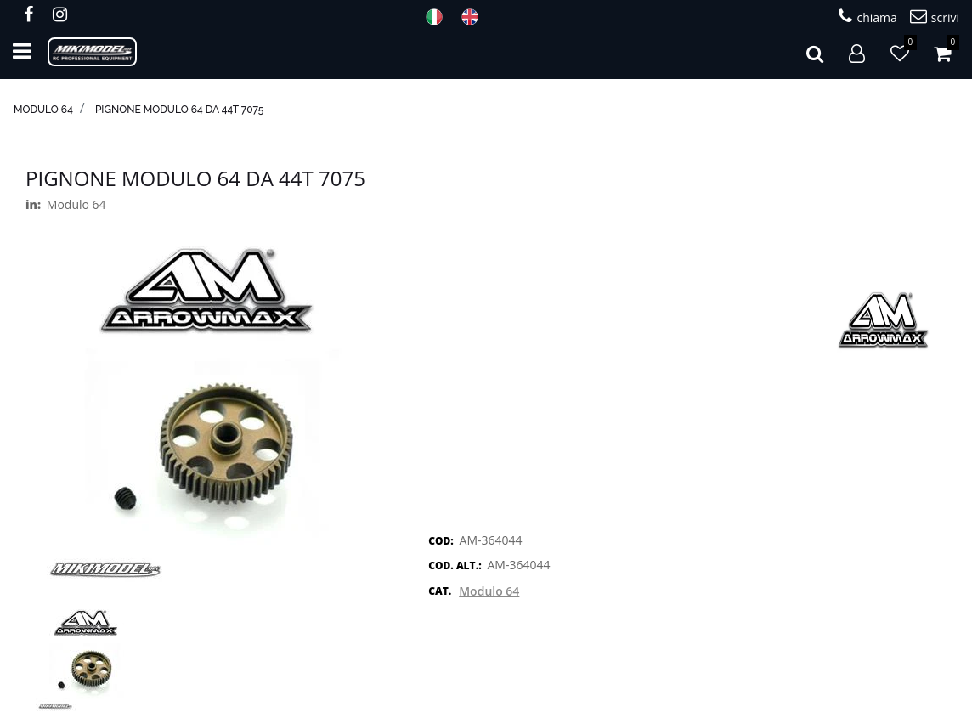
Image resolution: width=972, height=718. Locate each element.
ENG (475, 16)
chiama (867, 16)
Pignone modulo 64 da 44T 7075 (179, 110)
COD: (441, 541)
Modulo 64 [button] (489, 591)
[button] (815, 52)
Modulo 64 (43, 110)
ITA (439, 16)
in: (33, 204)
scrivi (934, 16)
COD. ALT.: (454, 565)
